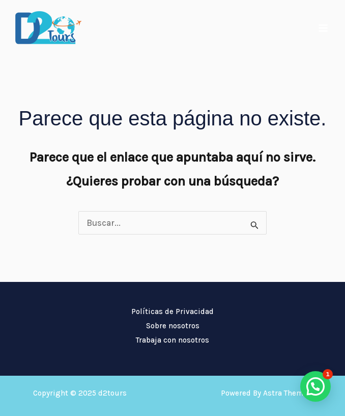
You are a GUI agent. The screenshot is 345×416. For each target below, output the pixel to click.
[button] (315, 386)
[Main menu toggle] (323, 28)
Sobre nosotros (172, 325)
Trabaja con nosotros (172, 340)
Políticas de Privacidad (172, 311)
